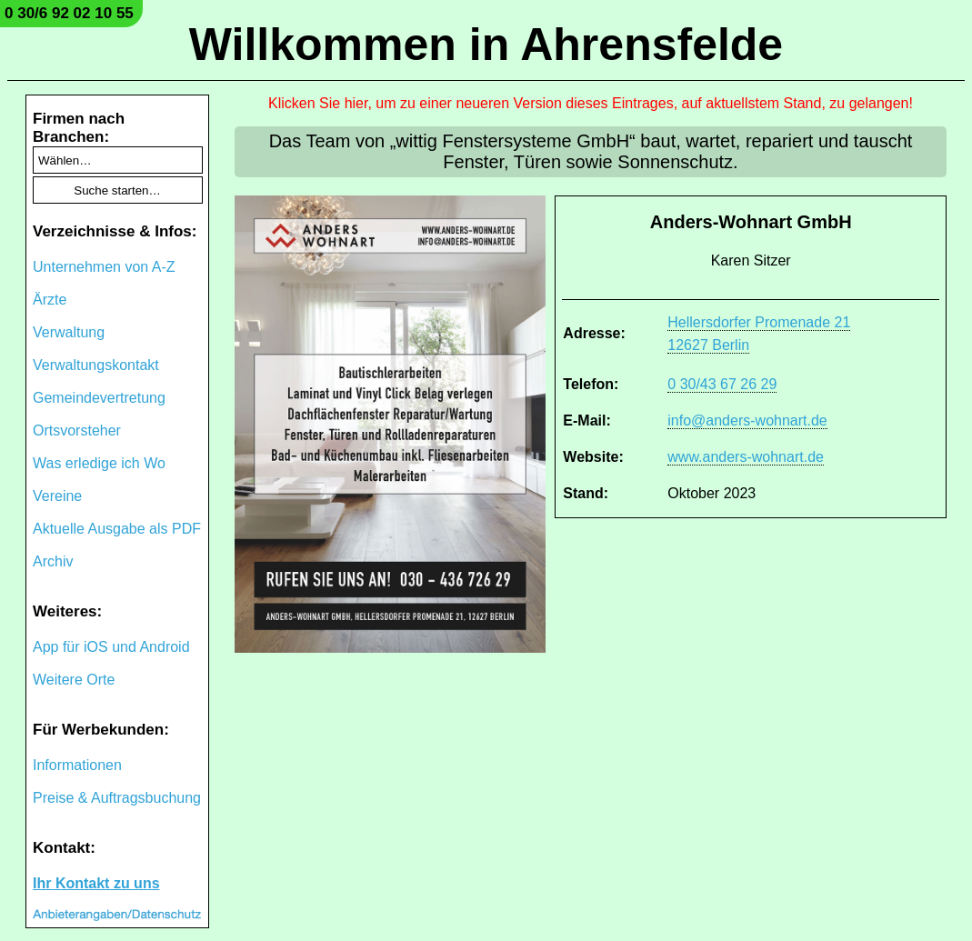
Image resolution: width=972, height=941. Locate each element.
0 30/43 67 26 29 (722, 384)
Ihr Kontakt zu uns (96, 883)
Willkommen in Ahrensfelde (486, 44)
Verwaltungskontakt (96, 365)
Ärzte (49, 299)
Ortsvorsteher (77, 430)
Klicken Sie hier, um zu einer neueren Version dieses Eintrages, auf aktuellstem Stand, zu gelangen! (590, 103)
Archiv (53, 561)
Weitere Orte (74, 679)
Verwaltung (69, 332)
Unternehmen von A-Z (104, 267)
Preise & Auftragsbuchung (117, 798)
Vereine (57, 496)
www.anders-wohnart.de (745, 457)
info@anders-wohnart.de (747, 420)
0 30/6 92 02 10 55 (69, 13)
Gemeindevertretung (99, 397)
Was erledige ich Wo (99, 463)
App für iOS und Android (111, 647)
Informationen (77, 765)
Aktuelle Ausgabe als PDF (117, 528)
